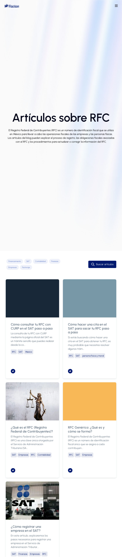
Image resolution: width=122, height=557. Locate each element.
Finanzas (54, 261)
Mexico (28, 352)
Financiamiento (14, 261)
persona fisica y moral (93, 355)
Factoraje (26, 267)
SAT (28, 261)
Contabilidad (40, 261)
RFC (14, 352)
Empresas (12, 267)
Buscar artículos (102, 264)
